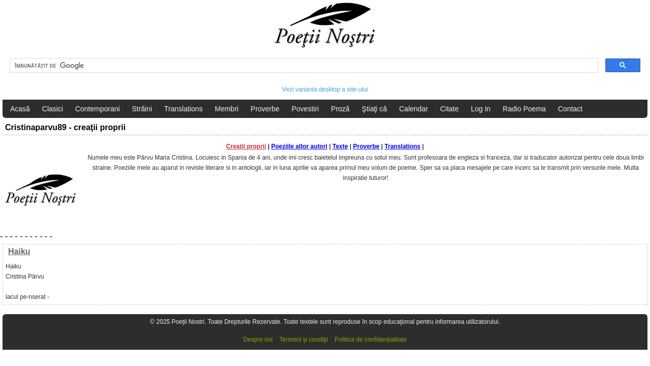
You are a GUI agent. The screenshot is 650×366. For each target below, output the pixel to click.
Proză (340, 109)
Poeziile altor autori (299, 146)
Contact (570, 109)
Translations (183, 109)
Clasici (52, 109)
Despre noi (258, 339)
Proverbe (265, 109)
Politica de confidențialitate (371, 339)
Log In (481, 109)
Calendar (413, 109)
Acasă (20, 109)
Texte (340, 146)
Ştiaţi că (374, 109)
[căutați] (303, 65)
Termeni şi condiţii (303, 339)
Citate (449, 109)
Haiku (19, 251)
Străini (142, 109)
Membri (227, 109)
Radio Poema (524, 109)
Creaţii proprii (246, 146)
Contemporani (97, 109)
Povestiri (305, 109)
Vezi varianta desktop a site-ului (325, 89)
